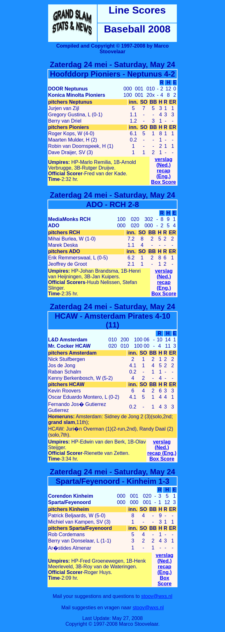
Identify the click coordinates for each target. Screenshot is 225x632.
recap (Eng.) (163, 173)
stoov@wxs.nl (156, 596)
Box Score (163, 182)
